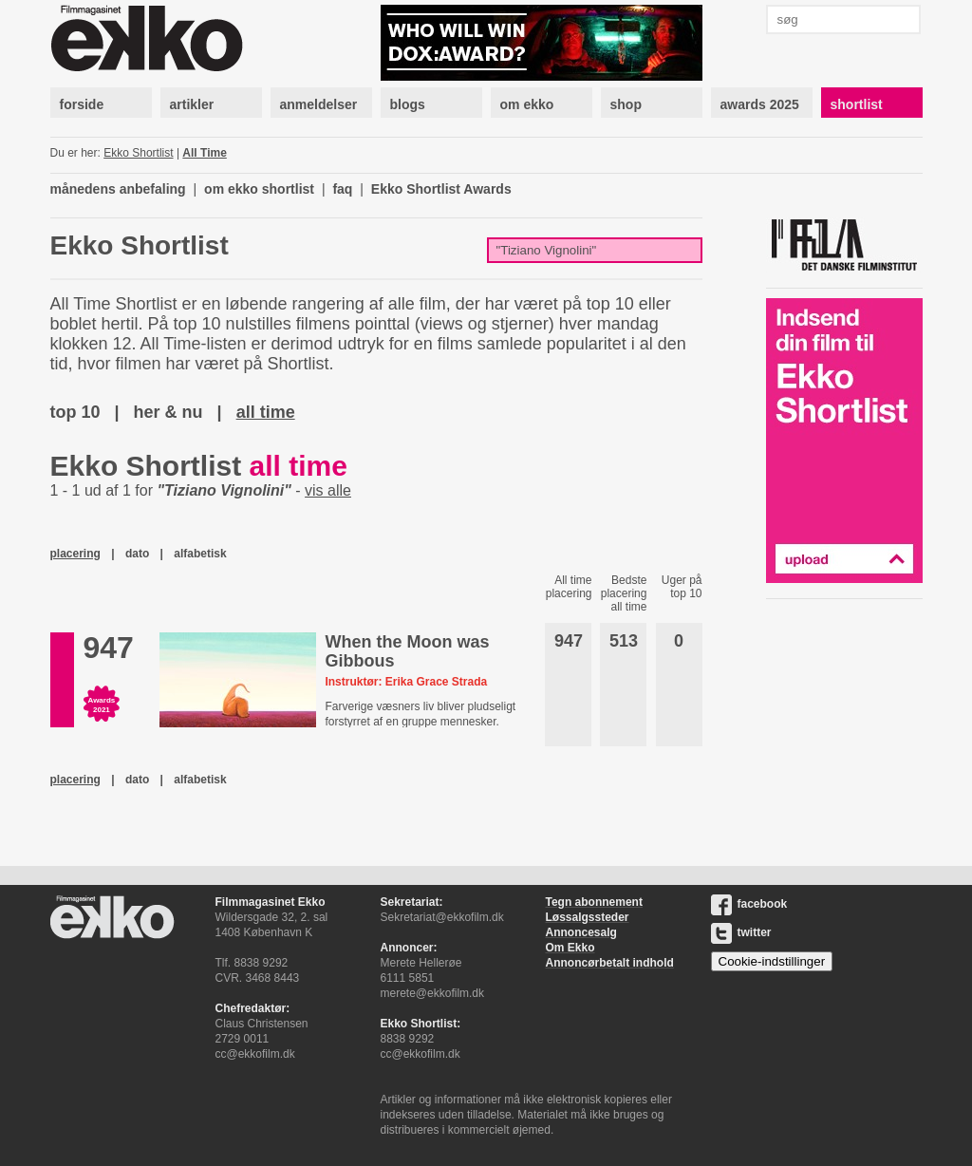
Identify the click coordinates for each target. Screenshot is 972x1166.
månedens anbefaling (118, 189)
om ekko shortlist (259, 189)
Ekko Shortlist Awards (441, 189)
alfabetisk (200, 553)
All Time (204, 153)
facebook (749, 903)
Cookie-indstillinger (772, 961)
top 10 (75, 412)
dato (137, 553)
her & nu (168, 412)
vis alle (328, 490)
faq (342, 189)
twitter (741, 932)
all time (265, 412)
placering (75, 553)
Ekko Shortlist (138, 153)
